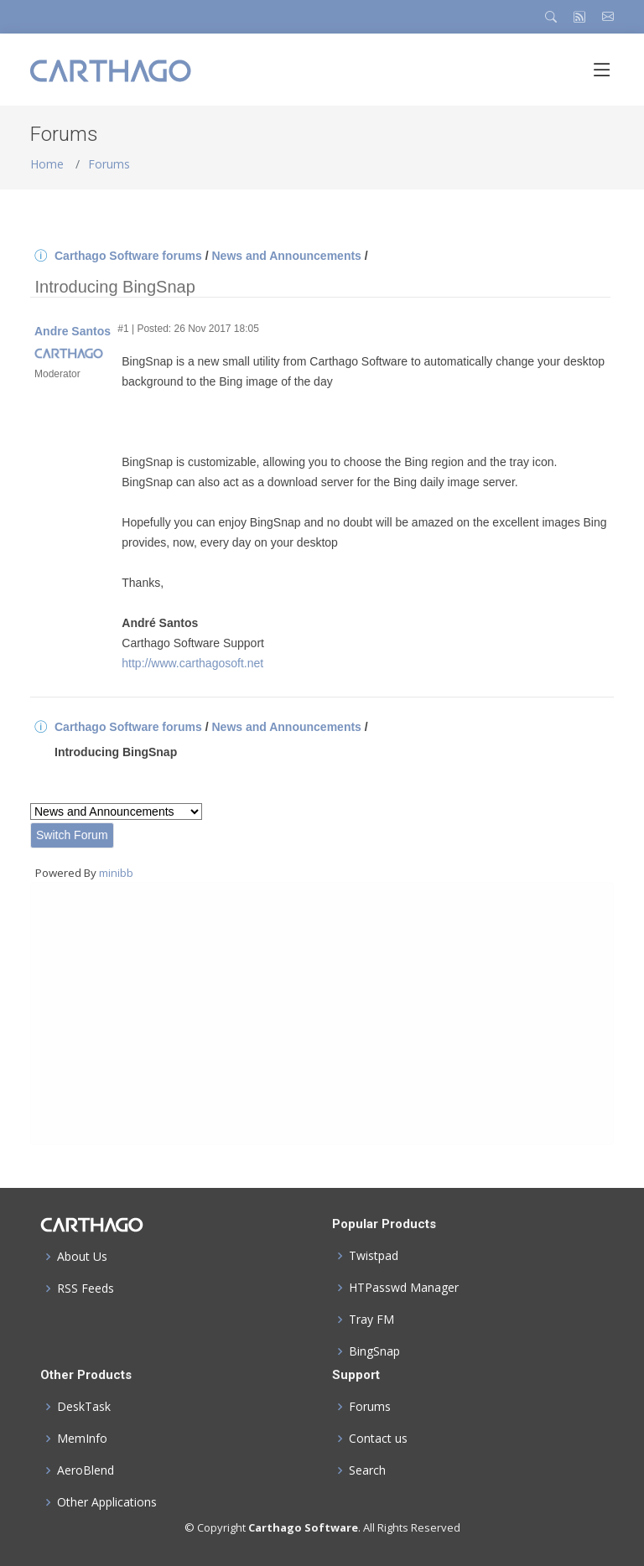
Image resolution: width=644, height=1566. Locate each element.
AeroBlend (85, 1470)
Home (47, 164)
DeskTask (84, 1407)
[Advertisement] (322, 1013)
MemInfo (82, 1438)
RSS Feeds (85, 1288)
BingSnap (374, 1351)
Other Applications (107, 1502)
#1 (122, 328)
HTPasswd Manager (404, 1288)
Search (367, 1470)
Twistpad (373, 1256)
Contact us (378, 1438)
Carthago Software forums (128, 255)
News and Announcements (286, 255)
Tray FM (371, 1319)
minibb (116, 872)
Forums (109, 164)
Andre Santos (72, 331)
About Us (82, 1257)
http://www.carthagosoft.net (192, 663)
